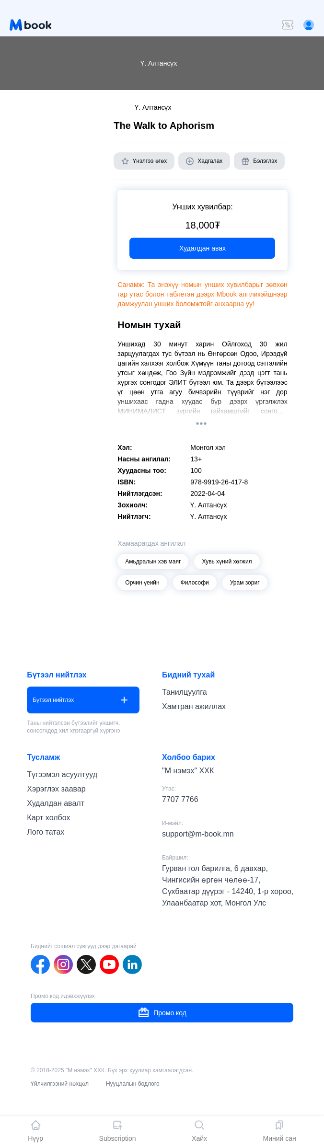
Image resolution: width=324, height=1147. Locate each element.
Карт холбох (48, 818)
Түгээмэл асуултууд (62, 774)
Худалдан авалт (55, 803)
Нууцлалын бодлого (133, 1083)
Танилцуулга (184, 692)
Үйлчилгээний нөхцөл (60, 1083)
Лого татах (45, 832)
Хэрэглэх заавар (56, 789)
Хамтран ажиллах (194, 706)
